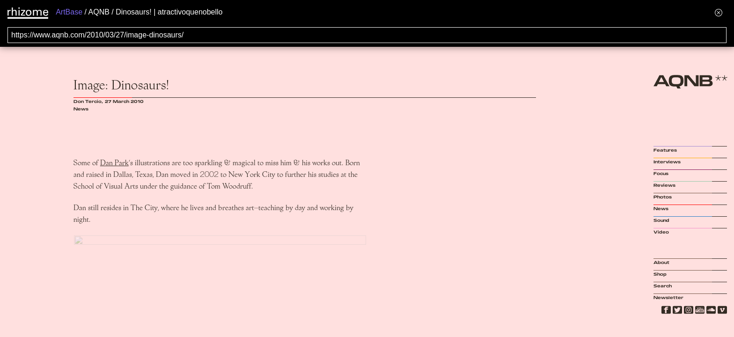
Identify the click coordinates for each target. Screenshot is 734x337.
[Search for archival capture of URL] (367, 35)
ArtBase (69, 12)
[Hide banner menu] (719, 12)
